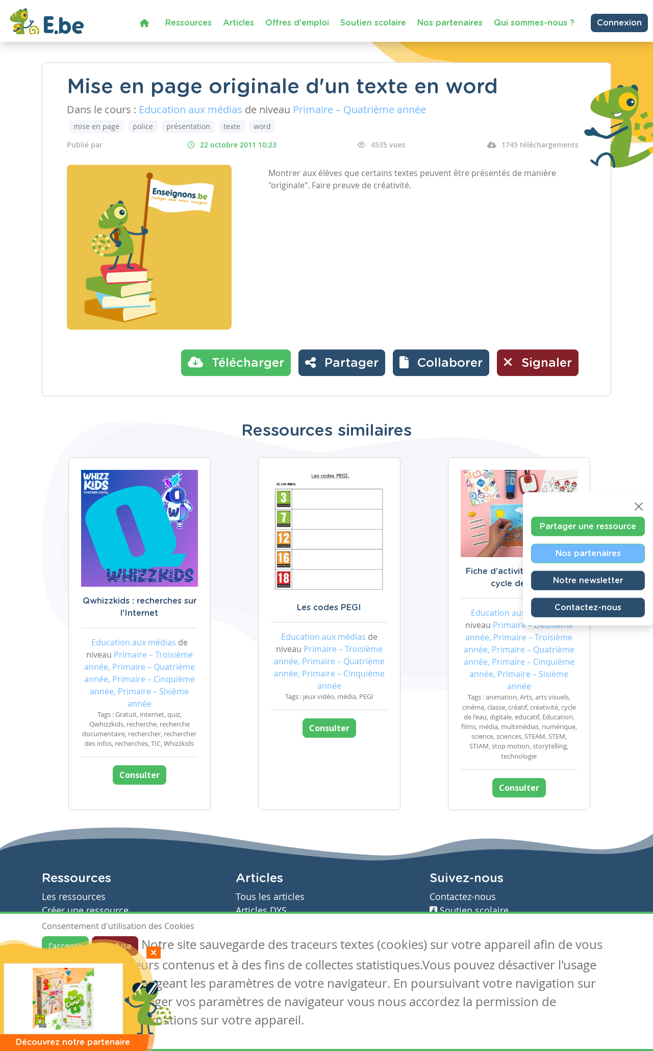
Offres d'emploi (297, 23)
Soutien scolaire (373, 23)
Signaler (538, 362)
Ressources (188, 23)
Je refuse (115, 946)
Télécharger (236, 362)
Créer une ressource (85, 910)
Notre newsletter (588, 581)
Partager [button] (342, 362)
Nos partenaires (450, 23)
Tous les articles (270, 897)
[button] (441, 362)
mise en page (96, 126)
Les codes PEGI (329, 608)
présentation (188, 126)
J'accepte (65, 946)
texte (231, 126)
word (262, 126)
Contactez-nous (588, 608)
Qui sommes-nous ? (534, 23)
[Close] (639, 507)
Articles (238, 23)
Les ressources (74, 897)
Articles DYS (261, 910)
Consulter (139, 775)
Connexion (619, 23)
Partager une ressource (588, 526)
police (143, 126)
